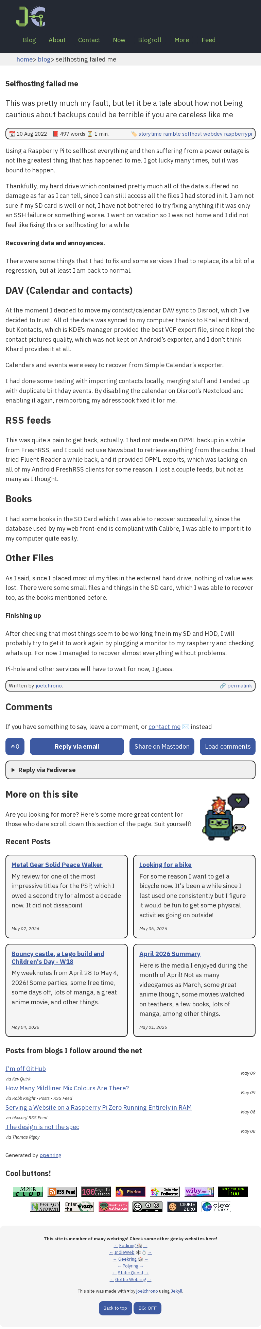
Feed (227, 41)
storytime (150, 135)
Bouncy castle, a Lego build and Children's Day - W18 (58, 959)
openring (51, 1157)
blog (44, 61)
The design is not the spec (42, 1129)
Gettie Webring (130, 1281)
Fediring (127, 1247)
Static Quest (130, 1275)
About (61, 41)
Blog (30, 41)
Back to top (115, 1310)
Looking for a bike (165, 867)
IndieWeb (125, 1254)
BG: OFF (148, 1310)
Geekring (127, 1261)
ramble (172, 135)
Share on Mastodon (162, 748)
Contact (96, 41)
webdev (213, 135)
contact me (164, 729)
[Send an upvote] (14, 748)
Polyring (130, 1268)
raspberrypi (238, 135)
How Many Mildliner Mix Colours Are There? (67, 1090)
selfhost (192, 135)
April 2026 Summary (170, 955)
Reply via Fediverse (47, 772)
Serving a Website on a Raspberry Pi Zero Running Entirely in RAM (98, 1109)
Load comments (228, 748)
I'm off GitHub (25, 1070)
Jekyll (176, 1293)
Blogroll (162, 41)
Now (129, 41)
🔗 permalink (236, 687)
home (24, 61)
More (197, 41)
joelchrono (49, 687)
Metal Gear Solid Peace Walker (57, 867)
